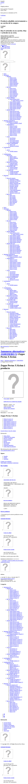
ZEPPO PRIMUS (11, 97)
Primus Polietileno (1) (15, 595)
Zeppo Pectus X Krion (15, 131)
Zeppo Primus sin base (15, 108)
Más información (5, 346)
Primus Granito (13, 79)
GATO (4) (9, 647)
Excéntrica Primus (14, 184)
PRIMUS (9, 76)
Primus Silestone (14, 84)
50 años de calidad (7, 532)
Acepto (2, 347)
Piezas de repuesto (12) (12, 685)
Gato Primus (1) (13, 648)
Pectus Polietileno (14, 93)
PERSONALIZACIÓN (12, 162)
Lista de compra (12, 430)
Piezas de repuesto (11, 178)
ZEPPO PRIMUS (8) (12, 610)
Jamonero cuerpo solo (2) (16, 699)
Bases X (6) (12, 711)
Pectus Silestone (13, 95)
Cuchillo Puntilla (14, 172)
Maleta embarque (14, 158)
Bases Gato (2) (13, 710)
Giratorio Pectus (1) (14, 677)
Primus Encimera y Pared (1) (16, 634)
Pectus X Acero (13, 135)
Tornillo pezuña (13, 188)
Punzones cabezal (14, 186)
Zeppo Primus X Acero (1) (10, 421)
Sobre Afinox (7, 436)
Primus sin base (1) (14, 598)
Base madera (13, 198)
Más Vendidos (4, 465)
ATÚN (8, 150)
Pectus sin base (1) (14, 608)
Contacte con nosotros (9, 725)
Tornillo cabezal (13, 187)
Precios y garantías (8, 438)
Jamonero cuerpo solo (15, 193)
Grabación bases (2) (14, 671)
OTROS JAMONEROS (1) (13, 654)
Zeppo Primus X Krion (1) (10, 423)
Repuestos (6, 175)
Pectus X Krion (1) (8, 427)
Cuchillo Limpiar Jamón (15, 174)
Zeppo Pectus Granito (15, 112)
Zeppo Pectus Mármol (15, 115)
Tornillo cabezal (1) (14, 694)
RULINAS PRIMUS (8, 500)
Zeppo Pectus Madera (15, 114)
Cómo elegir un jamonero (10, 446)
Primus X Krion (13, 127)
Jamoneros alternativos (12, 351)
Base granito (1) (13, 703)
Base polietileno (13, 201)
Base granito (13, 197)
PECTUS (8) (10, 599)
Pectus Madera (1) (14, 603)
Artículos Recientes (5, 518)
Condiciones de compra (9, 437)
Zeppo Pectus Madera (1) (16, 624)
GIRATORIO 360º (11, 166)
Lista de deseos (4, 430)
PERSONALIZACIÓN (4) (13, 670)
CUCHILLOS (10, 170)
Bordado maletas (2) (14, 672)
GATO (8, 136)
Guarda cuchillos (14, 191)
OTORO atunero (14, 151)
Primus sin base (13, 85)
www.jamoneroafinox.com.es (8, 450)
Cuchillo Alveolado (14, 171)
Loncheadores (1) (8, 658)
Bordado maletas (14, 164)
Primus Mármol (13, 81)
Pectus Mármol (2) (14, 604)
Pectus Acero (13, 88)
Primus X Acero (13, 126)
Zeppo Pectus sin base (15, 119)
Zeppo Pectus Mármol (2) (16, 626)
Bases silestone (13, 202)
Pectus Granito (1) (14, 602)
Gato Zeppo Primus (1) (15, 651)
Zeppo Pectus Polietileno (16, 116)
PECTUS (9, 87)
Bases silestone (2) (14, 709)
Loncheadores (7, 147)
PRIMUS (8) (10, 588)
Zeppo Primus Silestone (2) (16, 618)
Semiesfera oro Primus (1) (16, 687)
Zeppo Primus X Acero (15, 128)
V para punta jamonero (15, 190)
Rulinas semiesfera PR (15, 183)
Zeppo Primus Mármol (15, 104)
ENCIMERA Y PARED (12, 122)
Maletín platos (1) (14, 664)
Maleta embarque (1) (15, 666)
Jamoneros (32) (7, 587)
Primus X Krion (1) (8, 420)
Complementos (7, 154)
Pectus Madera (13, 91)
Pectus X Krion (13, 134)
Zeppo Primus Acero (14, 99)
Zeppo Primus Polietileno (16, 105)
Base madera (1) (13, 705)
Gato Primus (13, 138)
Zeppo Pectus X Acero (15, 132)
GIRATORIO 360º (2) (12, 674)
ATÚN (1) (9, 659)
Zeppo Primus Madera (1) (16, 614)
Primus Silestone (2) (14, 596)
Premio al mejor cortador (9, 549)
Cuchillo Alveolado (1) (15, 679)
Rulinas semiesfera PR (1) (16, 690)
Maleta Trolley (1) (14, 668)
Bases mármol (13, 199)
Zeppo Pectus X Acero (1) (10, 425)
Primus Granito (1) (14, 591)
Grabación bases (13, 163)
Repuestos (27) (7, 683)
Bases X (12, 205)
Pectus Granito (13, 89)
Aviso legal (6, 444)
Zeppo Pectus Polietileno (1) (16, 627)
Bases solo (9, 194)
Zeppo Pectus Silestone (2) (16, 628)
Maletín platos (13, 156)
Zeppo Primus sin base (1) (16, 619)
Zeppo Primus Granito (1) (16, 612)
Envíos (5, 441)
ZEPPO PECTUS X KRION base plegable (13, 401)
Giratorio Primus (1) (14, 675)
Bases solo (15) (10, 701)
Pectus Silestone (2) (14, 607)
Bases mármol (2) (14, 706)
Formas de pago (7, 440)
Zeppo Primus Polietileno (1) (16, 616)
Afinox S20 (12, 144)
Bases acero (12, 195)
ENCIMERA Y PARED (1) (13, 632)
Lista (2, 49)
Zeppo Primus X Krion (15, 130)
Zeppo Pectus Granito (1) (16, 623)
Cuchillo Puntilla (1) (14, 681)
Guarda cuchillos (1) (14, 698)
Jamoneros (6, 75)
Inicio (5, 73)
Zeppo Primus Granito (15, 101)
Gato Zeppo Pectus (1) (15, 652)
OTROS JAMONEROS (12, 143)
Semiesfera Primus (14, 179)
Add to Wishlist (7, 407)
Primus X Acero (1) (8, 419)
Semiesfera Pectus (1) (15, 689)
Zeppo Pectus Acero (14, 111)
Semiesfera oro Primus (15, 180)
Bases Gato (12, 203)
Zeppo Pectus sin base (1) (16, 630)
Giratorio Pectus (13, 168)
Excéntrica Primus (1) (15, 691)
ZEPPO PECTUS (11, 110)
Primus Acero (13, 77)
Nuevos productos (5, 511)
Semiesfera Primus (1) (15, 686)
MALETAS (9, 155)
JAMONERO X (10, 124)
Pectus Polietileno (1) (15, 606)
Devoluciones (7, 442)
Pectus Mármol (13, 92)
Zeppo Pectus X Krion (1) (10, 424)
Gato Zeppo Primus (14, 140)
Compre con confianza (6, 461)
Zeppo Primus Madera (15, 103)
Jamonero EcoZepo (14, 146)
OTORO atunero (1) (14, 660)
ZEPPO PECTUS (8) (12, 620)
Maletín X (12, 159)
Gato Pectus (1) (13, 650)
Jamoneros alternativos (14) (10, 631)
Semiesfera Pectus (14, 182)
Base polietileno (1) (14, 707)
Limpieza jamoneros (8, 445)
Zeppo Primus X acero (18, 100)
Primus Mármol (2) (14, 594)
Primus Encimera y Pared (16, 123)
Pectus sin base (13, 96)
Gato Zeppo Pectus (14, 142)
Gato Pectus (12, 139)
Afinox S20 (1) (13, 655)
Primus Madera (13, 80)
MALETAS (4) (10, 663)
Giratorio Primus (14, 167)
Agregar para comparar (9, 408)
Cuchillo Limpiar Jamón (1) (16, 682)
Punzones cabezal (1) (15, 693)
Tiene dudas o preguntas (9, 462)
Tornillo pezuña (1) (14, 695)
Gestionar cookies (13, 346)
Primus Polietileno (14, 83)
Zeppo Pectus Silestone (15, 118)
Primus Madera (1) (14, 592)
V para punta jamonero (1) (16, 697)
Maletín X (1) (13, 667)
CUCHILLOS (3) (11, 678)
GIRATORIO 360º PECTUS (10, 479)
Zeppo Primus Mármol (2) (16, 615)
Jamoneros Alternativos (9, 120)
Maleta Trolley (13, 160)
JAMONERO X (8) (11, 635)
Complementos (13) (8, 662)
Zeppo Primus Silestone (15, 107)
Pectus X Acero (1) (8, 428)
